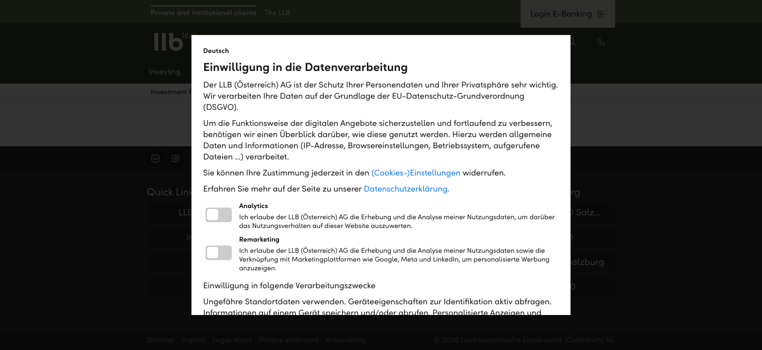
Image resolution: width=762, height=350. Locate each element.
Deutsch (216, 51)
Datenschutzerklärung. (407, 189)
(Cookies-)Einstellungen (415, 173)
